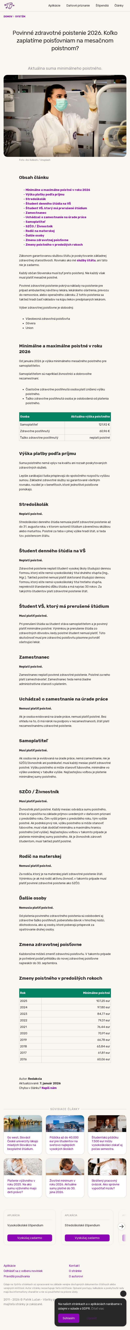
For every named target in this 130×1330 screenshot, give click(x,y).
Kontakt (74, 1266)
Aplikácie (54, 5)
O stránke (75, 1271)
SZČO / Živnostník (39, 226)
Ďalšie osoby (35, 235)
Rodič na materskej (40, 231)
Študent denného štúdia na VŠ (48, 203)
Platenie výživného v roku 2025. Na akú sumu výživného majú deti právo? (21, 1186)
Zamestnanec (36, 213)
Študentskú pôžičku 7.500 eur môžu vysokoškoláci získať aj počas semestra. (107, 1143)
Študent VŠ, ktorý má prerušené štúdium (56, 208)
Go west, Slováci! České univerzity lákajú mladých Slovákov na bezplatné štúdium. (22, 1143)
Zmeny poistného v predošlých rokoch (54, 244)
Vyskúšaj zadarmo (29, 1238)
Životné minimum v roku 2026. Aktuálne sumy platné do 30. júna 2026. (62, 1186)
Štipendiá (102, 5)
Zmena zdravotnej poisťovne (47, 240)
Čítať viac (97, 1308)
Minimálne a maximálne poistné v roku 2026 (58, 190)
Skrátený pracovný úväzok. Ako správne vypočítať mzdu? (105, 1184)
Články (118, 5)
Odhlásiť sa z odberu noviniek (23, 1271)
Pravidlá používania (17, 1276)
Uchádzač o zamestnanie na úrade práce (56, 217)
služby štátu (86, 260)
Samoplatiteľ (35, 222)
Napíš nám (49, 1088)
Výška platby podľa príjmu (45, 194)
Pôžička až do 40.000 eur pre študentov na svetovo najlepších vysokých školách (64, 1143)
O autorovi (76, 1276)
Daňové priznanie (78, 5)
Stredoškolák (36, 199)
